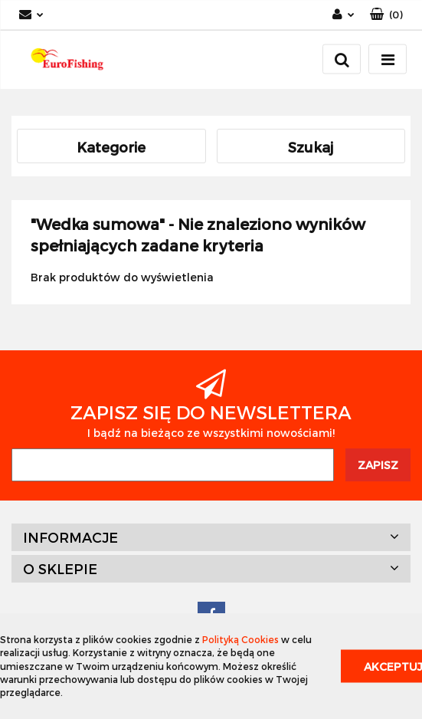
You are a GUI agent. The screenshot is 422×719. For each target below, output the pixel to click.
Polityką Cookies (240, 639)
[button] (386, 15)
